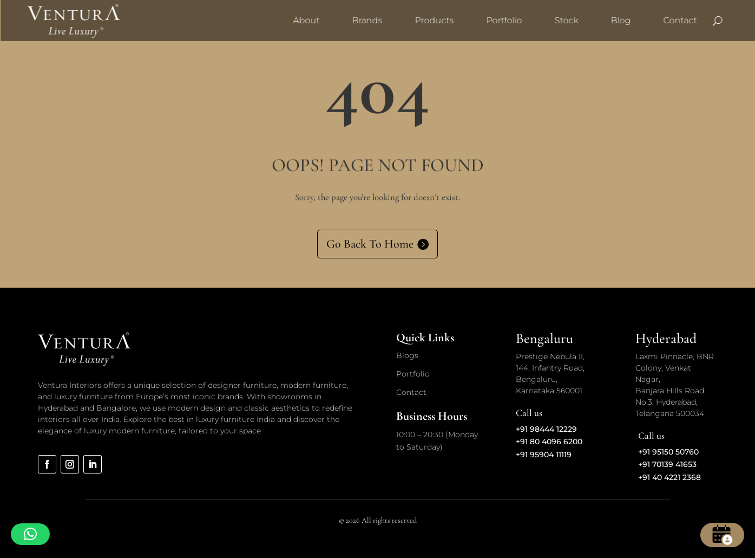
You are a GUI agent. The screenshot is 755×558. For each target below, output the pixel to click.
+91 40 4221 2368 (669, 477)
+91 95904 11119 (544, 454)
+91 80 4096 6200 (549, 441)
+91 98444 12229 (546, 429)
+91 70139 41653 (667, 464)
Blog (620, 20)
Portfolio (504, 20)
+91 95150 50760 (668, 452)
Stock (566, 20)
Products (434, 20)
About (306, 20)
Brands (367, 20)
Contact (680, 20)
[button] (30, 534)
